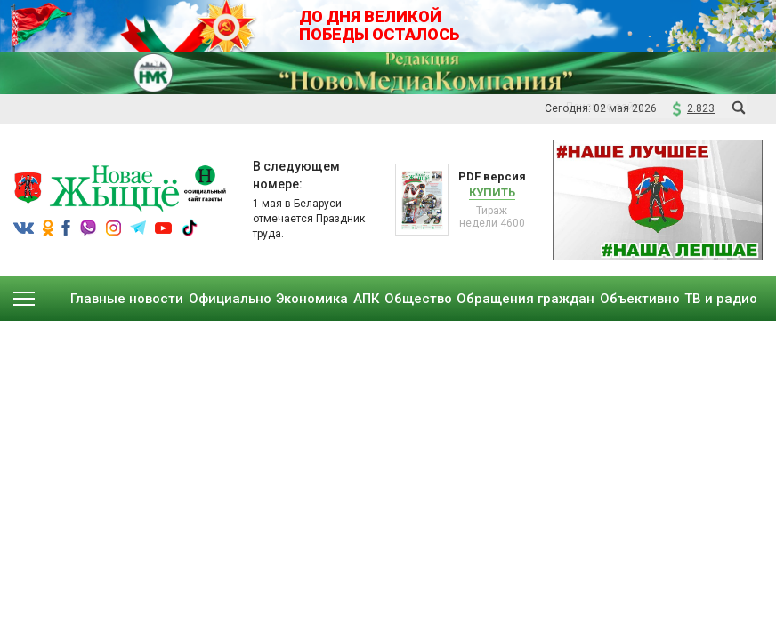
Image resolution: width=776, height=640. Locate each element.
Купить (492, 192)
